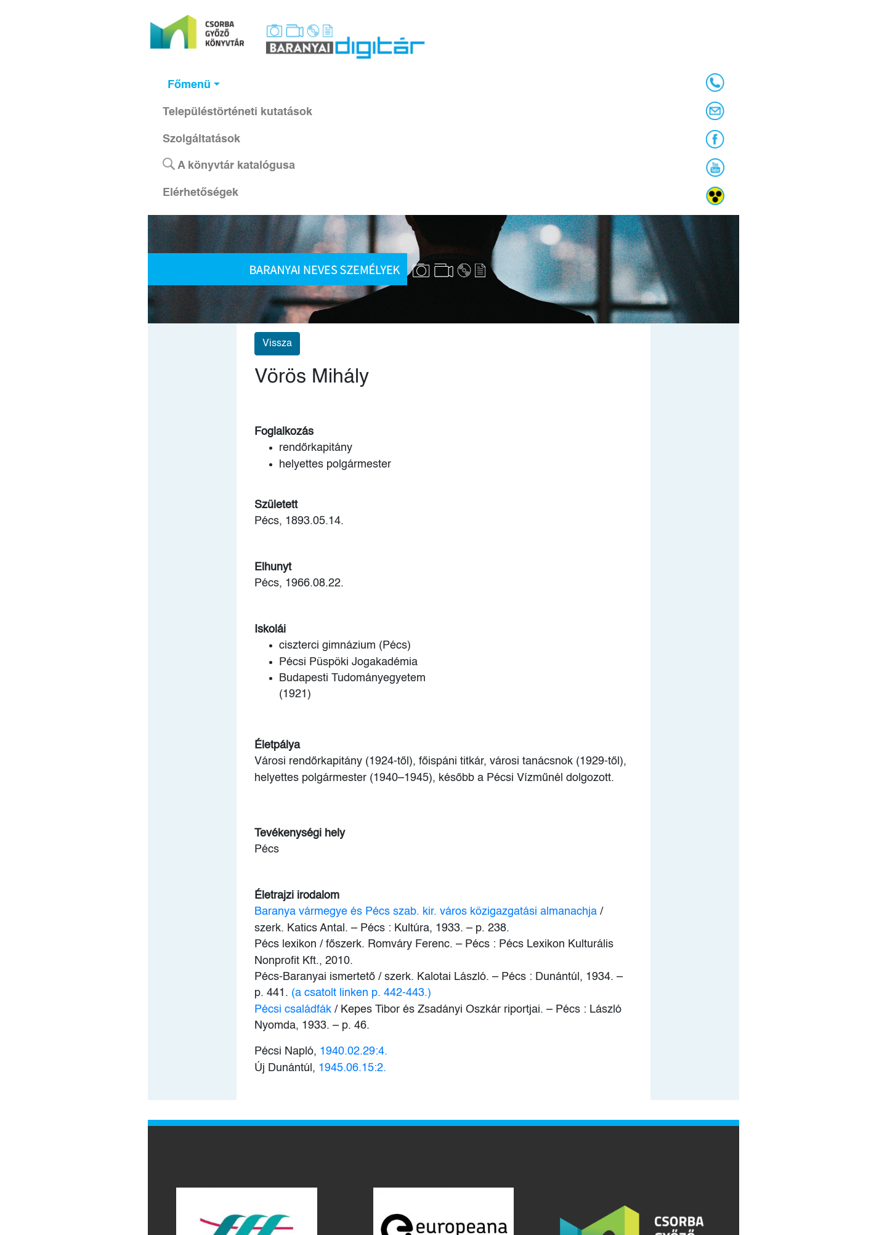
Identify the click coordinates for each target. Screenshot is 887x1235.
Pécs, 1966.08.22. (299, 583)
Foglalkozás (284, 431)
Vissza (277, 344)
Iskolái (270, 629)
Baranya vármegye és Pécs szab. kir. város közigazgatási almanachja (425, 911)
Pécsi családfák (294, 1009)
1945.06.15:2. (352, 1068)
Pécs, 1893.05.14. (299, 521)
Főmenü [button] (189, 85)
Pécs (266, 849)
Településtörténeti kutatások (237, 112)
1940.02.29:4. (353, 1051)
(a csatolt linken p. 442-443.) (361, 992)
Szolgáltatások (201, 139)
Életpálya (277, 745)
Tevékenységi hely (299, 833)
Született (276, 505)
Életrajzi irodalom (296, 895)
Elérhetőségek (200, 192)
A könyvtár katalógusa (229, 164)
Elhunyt (272, 567)
